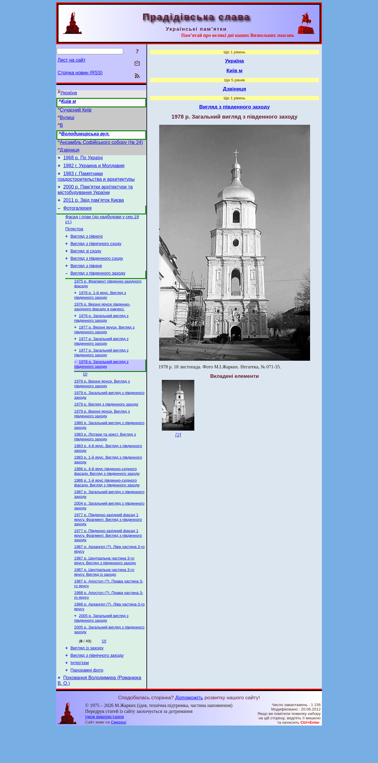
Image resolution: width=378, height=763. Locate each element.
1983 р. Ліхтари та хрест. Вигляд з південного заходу (105, 457)
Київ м (68, 101)
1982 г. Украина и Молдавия (93, 167)
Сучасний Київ (76, 109)
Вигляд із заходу (87, 679)
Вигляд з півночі (87, 244)
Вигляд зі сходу (86, 260)
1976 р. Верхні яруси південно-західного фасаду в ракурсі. (102, 320)
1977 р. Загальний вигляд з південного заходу (101, 357)
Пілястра (74, 236)
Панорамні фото (87, 704)
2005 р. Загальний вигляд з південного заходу (101, 648)
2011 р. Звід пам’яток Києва (93, 204)
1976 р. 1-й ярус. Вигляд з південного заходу (100, 308)
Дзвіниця (69, 149)
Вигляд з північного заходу (97, 687)
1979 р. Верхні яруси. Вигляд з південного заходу (102, 433)
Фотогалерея (77, 213)
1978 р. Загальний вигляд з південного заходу (101, 381)
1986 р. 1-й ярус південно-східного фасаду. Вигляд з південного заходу (107, 506)
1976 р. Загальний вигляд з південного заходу (101, 332)
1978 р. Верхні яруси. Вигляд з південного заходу (102, 401)
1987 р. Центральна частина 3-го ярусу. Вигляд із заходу (104, 599)
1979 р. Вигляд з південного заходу (106, 423)
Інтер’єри (80, 696)
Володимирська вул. (85, 133)
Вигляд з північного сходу (96, 252)
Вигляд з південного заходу (98, 285)
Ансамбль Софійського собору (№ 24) (101, 142)
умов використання (104, 751)
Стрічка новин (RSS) (80, 72)
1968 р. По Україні (83, 158)
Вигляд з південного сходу (97, 269)
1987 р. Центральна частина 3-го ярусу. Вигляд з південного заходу (105, 587)
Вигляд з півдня (86, 277)
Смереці (118, 757)
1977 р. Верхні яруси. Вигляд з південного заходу (104, 344)
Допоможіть (189, 733)
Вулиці (67, 117)
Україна (68, 92)
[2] (85, 392)
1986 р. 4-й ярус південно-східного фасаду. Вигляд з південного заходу (107, 494)
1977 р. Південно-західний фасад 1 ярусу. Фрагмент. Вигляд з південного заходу (108, 545)
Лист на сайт (72, 60)
